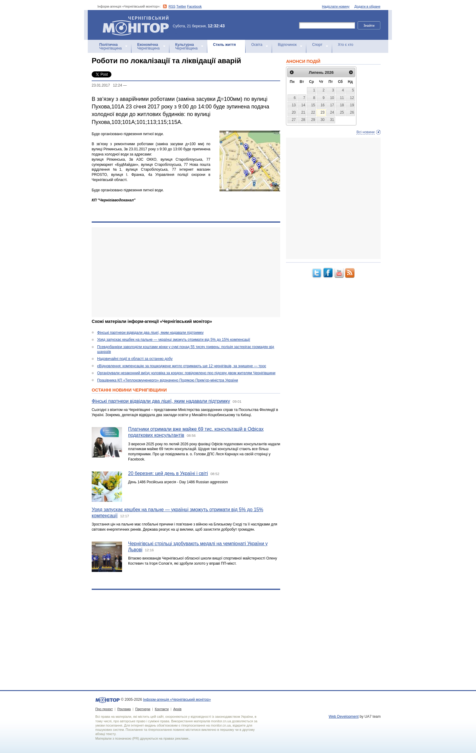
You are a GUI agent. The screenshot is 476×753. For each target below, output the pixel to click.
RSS (171, 6)
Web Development (344, 716)
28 (303, 120)
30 (323, 120)
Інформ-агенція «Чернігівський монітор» (137, 25)
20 (294, 112)
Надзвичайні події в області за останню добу (134, 359)
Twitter (181, 6)
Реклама (124, 709)
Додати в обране (367, 6)
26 (352, 112)
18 (342, 105)
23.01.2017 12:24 (107, 85)
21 (303, 112)
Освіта (256, 45)
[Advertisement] (186, 272)
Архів (177, 709)
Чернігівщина (110, 46)
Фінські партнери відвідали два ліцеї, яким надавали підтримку (150, 332)
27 (294, 120)
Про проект (104, 709)
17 (332, 105)
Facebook (194, 6)
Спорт (317, 45)
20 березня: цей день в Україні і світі (168, 473)
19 (352, 105)
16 (323, 105)
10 (332, 98)
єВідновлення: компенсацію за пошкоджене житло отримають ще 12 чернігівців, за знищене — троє (181, 366)
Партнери (142, 709)
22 (313, 112)
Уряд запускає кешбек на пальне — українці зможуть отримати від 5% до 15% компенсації (173, 339)
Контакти (162, 709)
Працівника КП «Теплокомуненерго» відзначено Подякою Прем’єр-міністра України (167, 380)
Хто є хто (345, 45)
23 (323, 112)
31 (332, 120)
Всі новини (365, 132)
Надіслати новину (336, 6)
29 (313, 120)
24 (332, 112)
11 (342, 98)
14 (303, 105)
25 (342, 112)
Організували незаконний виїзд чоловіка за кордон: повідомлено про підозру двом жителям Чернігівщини (186, 373)
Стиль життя (224, 45)
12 (352, 98)
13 (294, 105)
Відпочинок (287, 45)
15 (313, 105)
